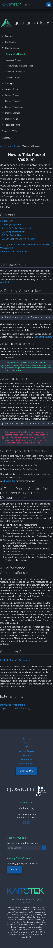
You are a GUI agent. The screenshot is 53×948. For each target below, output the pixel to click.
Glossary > (7, 137)
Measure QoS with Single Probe (20, 66)
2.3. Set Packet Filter (12, 235)
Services (26, 755)
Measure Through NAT (16, 72)
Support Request (43, 337)
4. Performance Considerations (14, 251)
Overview (9, 36)
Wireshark (4, 282)
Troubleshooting (12, 125)
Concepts (9, 83)
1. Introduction (6, 221)
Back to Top (26, 770)
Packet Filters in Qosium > (15, 660)
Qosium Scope (12, 95)
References (26, 759)
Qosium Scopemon (14, 107)
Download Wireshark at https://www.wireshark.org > (16, 706)
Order (14, 869)
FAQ (26, 747)
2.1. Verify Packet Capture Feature (18, 228)
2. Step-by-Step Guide (11, 224)
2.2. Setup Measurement (13, 231)
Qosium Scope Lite (14, 101)
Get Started (10, 42)
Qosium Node (11, 119)
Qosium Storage (12, 113)
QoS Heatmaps (13, 77)
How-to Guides (12, 48)
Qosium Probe (12, 89)
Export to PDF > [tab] (10, 131)
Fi (30, 4)
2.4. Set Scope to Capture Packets (18, 239)
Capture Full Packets (16, 54)
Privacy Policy (27, 763)
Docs (2, 146)
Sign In (26, 739)
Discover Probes (13, 60)
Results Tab (9, 481)
